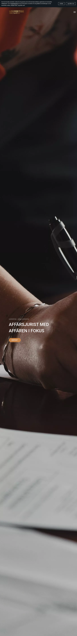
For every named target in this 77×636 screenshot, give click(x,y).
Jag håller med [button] (70, 3)
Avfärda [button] (61, 3)
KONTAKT (15, 340)
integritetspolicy (14, 3)
